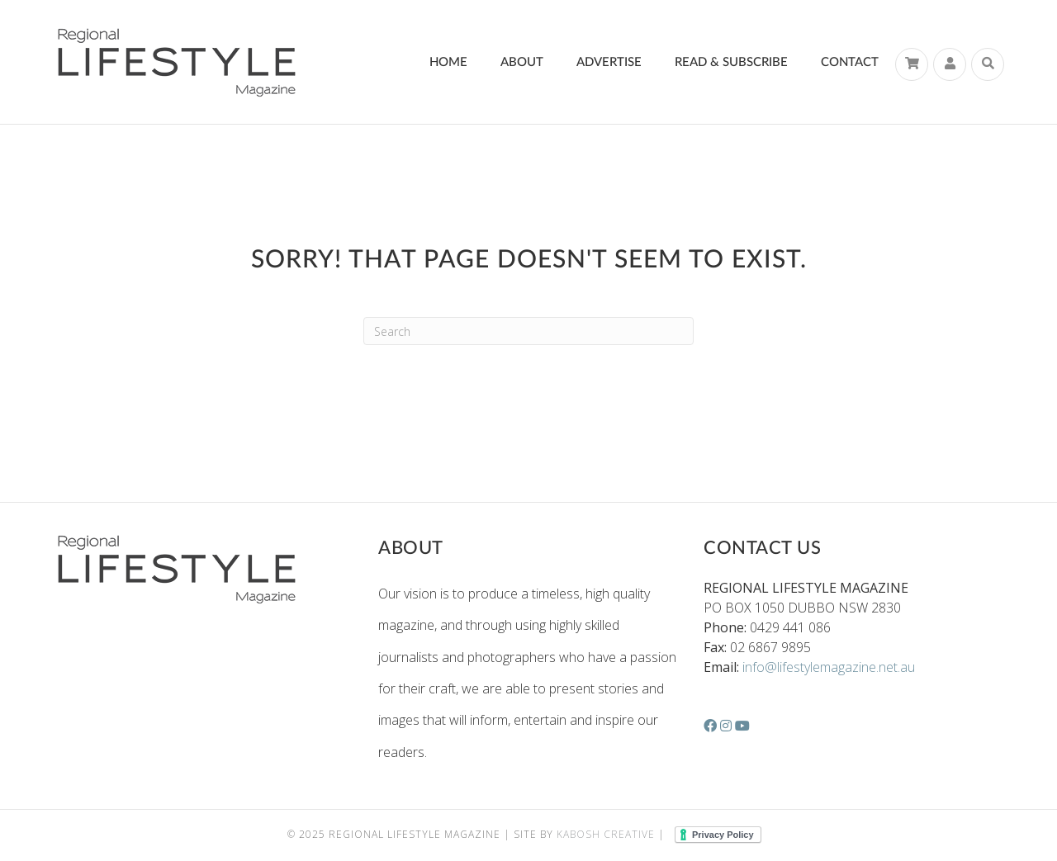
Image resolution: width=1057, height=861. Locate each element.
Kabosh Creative (606, 834)
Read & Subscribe (731, 62)
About (521, 62)
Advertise (609, 62)
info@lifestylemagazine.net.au (828, 667)
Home (448, 62)
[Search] (987, 64)
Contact (850, 62)
